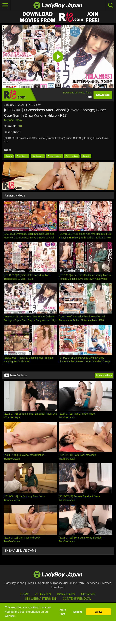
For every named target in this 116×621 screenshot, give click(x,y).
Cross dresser (22, 156)
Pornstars (66, 594)
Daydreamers (37, 156)
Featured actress (54, 156)
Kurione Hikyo (13, 120)
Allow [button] (98, 611)
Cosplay (8, 156)
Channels (43, 594)
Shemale (86, 156)
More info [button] (63, 611)
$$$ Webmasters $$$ (40, 598)
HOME (24, 594)
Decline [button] (77, 611)
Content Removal (77, 598)
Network (88, 594)
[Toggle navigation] (5, 5)
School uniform (72, 156)
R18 (19, 126)
